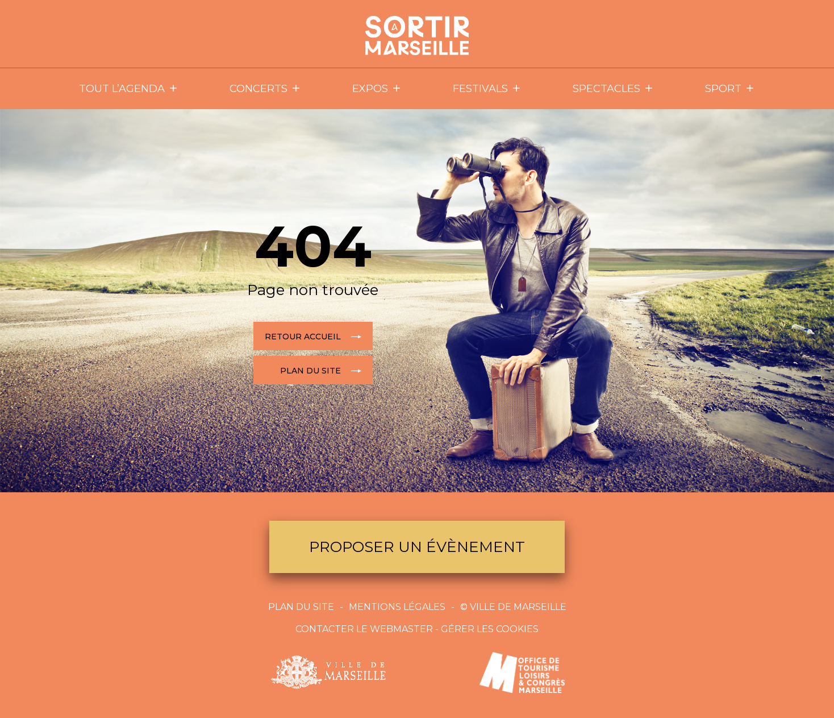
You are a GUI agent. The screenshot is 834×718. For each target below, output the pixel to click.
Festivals (487, 88)
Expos (377, 88)
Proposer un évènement (417, 547)
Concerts (265, 88)
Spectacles (613, 88)
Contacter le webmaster (364, 629)
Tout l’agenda (128, 88)
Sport (730, 88)
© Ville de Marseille (513, 606)
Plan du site (301, 606)
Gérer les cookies (490, 629)
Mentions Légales (397, 606)
